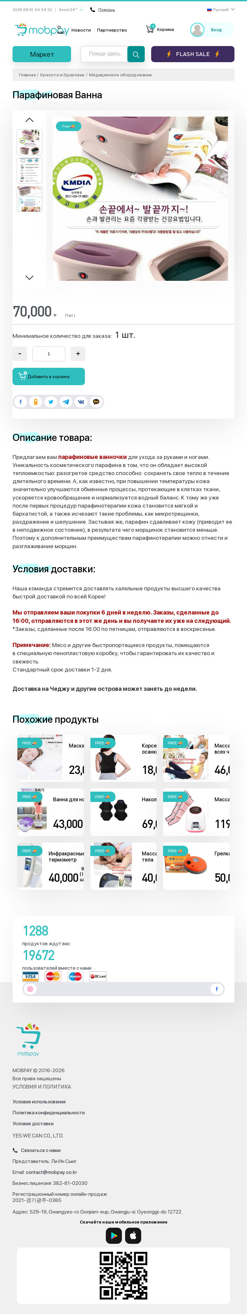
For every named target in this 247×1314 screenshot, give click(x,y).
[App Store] (133, 1236)
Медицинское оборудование (120, 74)
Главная (27, 74)
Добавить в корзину (44, 375)
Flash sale (193, 54)
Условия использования (39, 1102)
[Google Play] (114, 1236)
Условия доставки (33, 1124)
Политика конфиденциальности (49, 1113)
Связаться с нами (36, 1150)
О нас (61, 29)
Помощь (102, 9)
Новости (81, 30)
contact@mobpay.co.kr (51, 1172)
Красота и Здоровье (62, 74)
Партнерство (112, 30)
